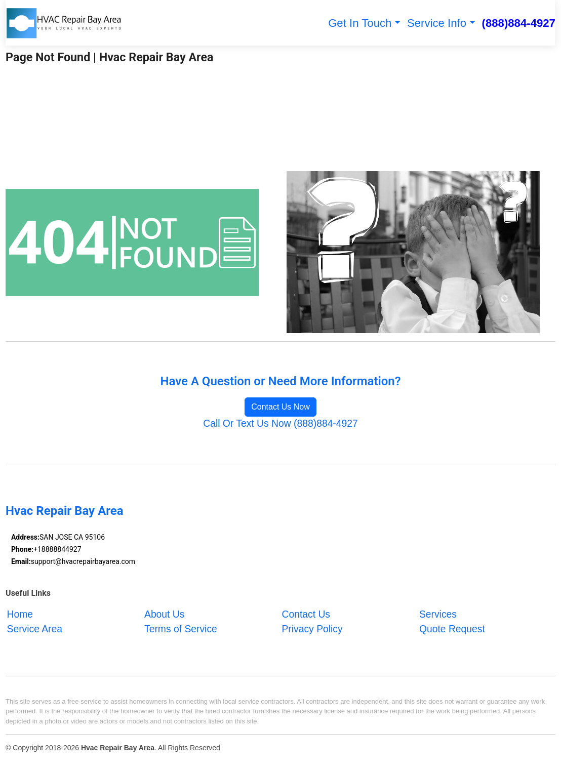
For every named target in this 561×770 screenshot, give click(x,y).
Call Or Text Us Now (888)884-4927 (280, 423)
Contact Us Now (280, 406)
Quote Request (452, 629)
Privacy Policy (312, 629)
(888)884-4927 (518, 23)
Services (438, 615)
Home (20, 615)
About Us (164, 615)
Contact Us (306, 615)
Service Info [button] (436, 23)
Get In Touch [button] (359, 23)
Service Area (35, 629)
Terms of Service (180, 629)
